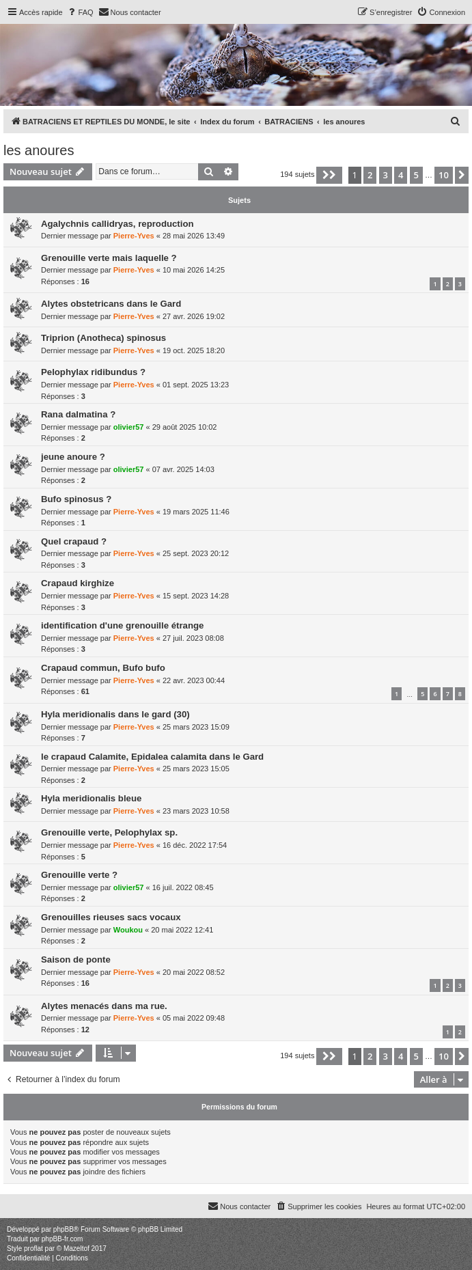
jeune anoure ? (73, 457)
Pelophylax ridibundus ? (93, 372)
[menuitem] (80, 12)
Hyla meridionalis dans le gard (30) (115, 714)
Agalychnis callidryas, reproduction (117, 224)
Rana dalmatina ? (78, 414)
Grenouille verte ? (79, 875)
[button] (329, 175)
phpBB (63, 1229)
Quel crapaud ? (74, 541)
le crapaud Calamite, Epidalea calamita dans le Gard (152, 756)
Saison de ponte (76, 959)
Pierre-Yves (133, 236)
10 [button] (444, 175)
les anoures (38, 150)
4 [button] (400, 175)
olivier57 (128, 427)
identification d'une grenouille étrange (122, 625)
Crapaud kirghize (77, 583)
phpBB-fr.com (62, 1239)
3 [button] (385, 175)
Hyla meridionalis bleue (91, 798)
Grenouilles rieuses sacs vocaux (111, 917)
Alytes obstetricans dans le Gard (111, 304)
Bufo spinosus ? (76, 499)
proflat (33, 1248)
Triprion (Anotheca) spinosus (103, 338)
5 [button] (416, 175)
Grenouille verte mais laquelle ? (109, 258)
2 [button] (369, 175)
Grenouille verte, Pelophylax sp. (109, 832)
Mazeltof (76, 1248)
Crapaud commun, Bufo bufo (103, 668)
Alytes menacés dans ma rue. (104, 1006)
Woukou (128, 930)
